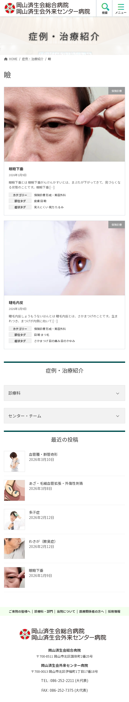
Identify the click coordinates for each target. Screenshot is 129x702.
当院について (66, 611)
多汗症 (34, 512)
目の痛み (54, 341)
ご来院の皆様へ (19, 611)
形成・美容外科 (56, 195)
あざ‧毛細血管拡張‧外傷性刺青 (56, 483)
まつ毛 (45, 335)
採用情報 (114, 611)
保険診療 (39, 195)
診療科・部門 (43, 611)
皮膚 (37, 201)
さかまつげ (41, 341)
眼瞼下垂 (16, 168)
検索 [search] (105, 13)
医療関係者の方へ (91, 611)
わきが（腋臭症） (43, 541)
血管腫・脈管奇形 (43, 454)
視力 (51, 207)
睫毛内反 (16, 302)
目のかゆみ (68, 341)
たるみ (59, 207)
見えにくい (41, 207)
